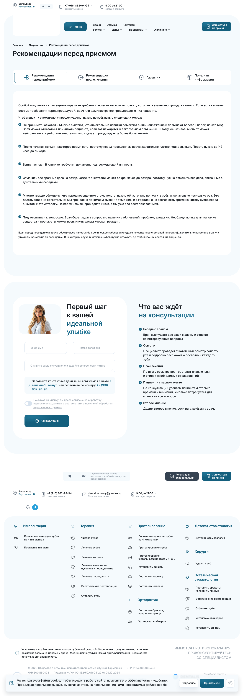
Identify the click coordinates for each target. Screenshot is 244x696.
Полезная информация (204, 77)
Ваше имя (36, 347)
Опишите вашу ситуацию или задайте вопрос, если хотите (67, 365)
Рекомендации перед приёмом (43, 77)
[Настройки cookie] (230, 683)
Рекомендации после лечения (97, 77)
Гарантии (153, 77)
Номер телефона (89, 347)
